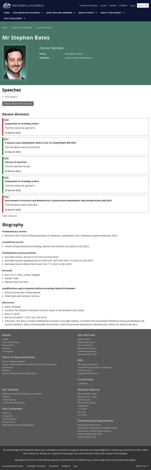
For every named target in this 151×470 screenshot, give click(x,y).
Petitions (6, 396)
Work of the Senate (10, 342)
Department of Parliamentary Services (94, 431)
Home (7, 12)
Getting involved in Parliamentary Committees (22, 393)
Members (6, 370)
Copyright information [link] (36, 466)
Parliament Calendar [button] (88, 5)
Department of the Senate (89, 425)
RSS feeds (82, 414)
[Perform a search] (146, 5)
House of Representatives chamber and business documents (29, 364)
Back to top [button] (142, 466)
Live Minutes (7, 367)
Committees (83, 383)
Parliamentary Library (87, 351)
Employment (83, 405)
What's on (6, 412)
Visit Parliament (13, 18)
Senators (6, 348)
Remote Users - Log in (87, 396)
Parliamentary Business (26, 12)
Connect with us (9, 399)
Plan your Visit (8, 421)
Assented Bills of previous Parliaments (95, 367)
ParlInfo (113, 5)
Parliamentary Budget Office (90, 434)
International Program (87, 354)
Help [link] (75, 466)
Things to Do (7, 416)
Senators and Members (59, 12)
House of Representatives (14, 361)
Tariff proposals (85, 370)
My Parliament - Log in (87, 393)
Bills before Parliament (88, 364)
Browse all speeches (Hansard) (18, 103)
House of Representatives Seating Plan (19, 373)
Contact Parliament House (13, 402)
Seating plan (7, 351)
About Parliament (111, 12)
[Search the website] (143, 5)
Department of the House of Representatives (98, 428)
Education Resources (87, 348)
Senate (5, 339)
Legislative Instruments (88, 373)
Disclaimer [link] (53, 466)
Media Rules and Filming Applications (18, 425)
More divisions (9, 215)
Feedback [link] (66, 466)
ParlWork (123, 5)
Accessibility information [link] (13, 466)
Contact (103, 5)
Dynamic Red (8, 345)
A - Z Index (82, 408)
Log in (132, 5)
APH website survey (86, 402)
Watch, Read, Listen (86, 342)
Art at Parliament (9, 419)
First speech (11, 96)
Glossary (81, 411)
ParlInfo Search (84, 399)
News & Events (86, 12)
